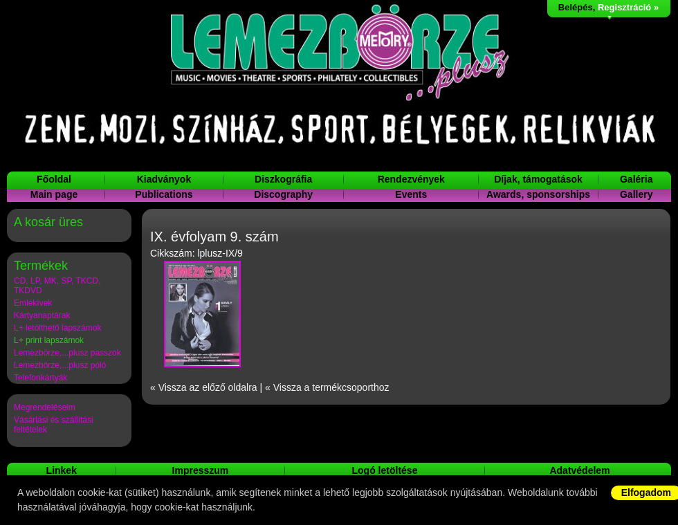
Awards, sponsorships (538, 194)
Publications (163, 194)
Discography (283, 194)
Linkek (61, 470)
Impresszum (200, 470)
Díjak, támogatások (538, 179)
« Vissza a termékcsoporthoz (327, 387)
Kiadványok (164, 179)
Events (411, 194)
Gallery (636, 194)
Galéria (636, 179)
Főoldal (54, 179)
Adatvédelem (579, 470)
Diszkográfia (283, 179)
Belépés (575, 7)
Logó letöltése (385, 470)
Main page (53, 194)
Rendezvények (411, 179)
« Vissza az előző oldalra (203, 387)
